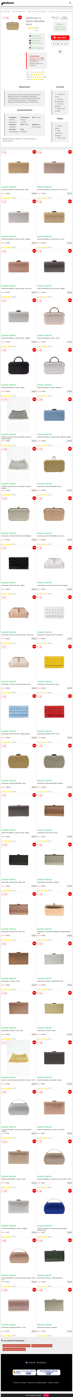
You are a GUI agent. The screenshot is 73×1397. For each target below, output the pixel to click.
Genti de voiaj (5, 11)
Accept (46, 1395)
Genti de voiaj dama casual (41, 1346)
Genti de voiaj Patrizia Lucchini (36, 11)
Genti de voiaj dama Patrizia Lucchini (60, 11)
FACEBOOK (30, 1363)
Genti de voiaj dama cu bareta (14, 1349)
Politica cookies (53, 1383)
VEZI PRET (60, 37)
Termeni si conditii (19, 1383)
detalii (34, 193)
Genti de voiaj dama (19, 11)
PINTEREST (41, 1363)
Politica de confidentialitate (37, 1383)
